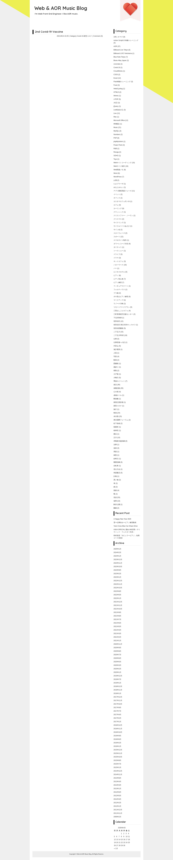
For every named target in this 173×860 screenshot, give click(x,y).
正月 (115, 437)
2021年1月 (117, 641)
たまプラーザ (118, 184)
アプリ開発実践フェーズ (122, 191)
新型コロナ (88, 36)
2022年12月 (118, 581)
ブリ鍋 (116, 293)
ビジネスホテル (119, 272)
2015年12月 (118, 750)
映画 (115, 413)
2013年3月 (117, 785)
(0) (102, 36)
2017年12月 (118, 697)
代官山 (116, 346)
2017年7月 (117, 711)
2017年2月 (117, 718)
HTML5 (116, 92)
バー (115, 268)
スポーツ (117, 237)
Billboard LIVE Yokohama (123, 53)
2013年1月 (117, 789)
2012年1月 (117, 806)
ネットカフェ (118, 261)
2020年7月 (117, 655)
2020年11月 (118, 644)
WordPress (118, 177)
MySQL (116, 131)
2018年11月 (118, 690)
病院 (115, 455)
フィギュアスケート (121, 286)
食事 (115, 501)
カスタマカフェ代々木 (122, 201)
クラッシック (118, 212)
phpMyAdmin (118, 141)
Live (115, 113)
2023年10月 (118, 567)
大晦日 (116, 378)
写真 (115, 356)
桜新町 (116, 427)
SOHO (116, 156)
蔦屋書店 (117, 473)
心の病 (116, 392)
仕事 (115, 339)
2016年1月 (117, 746)
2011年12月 (118, 810)
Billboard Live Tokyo (121, 50)
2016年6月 (117, 739)
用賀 (115, 452)
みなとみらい (118, 187)
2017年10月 (118, 704)
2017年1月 (117, 722)
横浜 (115, 434)
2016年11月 (118, 729)
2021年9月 (117, 612)
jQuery (116, 106)
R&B (115, 149)
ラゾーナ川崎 (118, 304)
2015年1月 (117, 767)
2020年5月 (117, 662)
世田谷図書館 (118, 328)
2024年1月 (117, 556)
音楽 (115, 497)
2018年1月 (117, 693)
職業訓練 (117, 462)
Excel (115, 78)
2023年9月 (117, 570)
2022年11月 (118, 584)
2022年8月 (117, 591)
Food (115, 85)
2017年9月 (117, 707)
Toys (115, 159)
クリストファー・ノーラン (123, 215)
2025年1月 (117, 549)
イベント (117, 194)
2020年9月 (117, 648)
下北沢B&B (118, 318)
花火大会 (117, 469)
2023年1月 (117, 577)
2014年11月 (118, 774)
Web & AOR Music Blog (60, 8)
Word (115, 173)
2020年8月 (117, 651)
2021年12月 (118, 602)
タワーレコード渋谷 (121, 244)
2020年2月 (117, 669)
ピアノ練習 (118, 282)
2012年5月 (117, 796)
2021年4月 (117, 630)
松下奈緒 (117, 423)
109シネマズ (118, 37)
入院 (115, 353)
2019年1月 (117, 683)
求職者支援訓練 (119, 441)
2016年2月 (117, 743)
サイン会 (117, 230)
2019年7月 (117, 679)
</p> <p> (66, 71)
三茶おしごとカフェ (121, 311)
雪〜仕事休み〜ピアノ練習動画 (125, 522)
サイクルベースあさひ (122, 226)
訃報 (115, 476)
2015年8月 (117, 760)
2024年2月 (117, 552)
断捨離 (116, 399)
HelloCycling (118, 89)
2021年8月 (117, 616)
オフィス (117, 198)
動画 (115, 360)
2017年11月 (118, 700)
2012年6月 (117, 792)
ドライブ (117, 254)
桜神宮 (116, 430)
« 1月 (116, 848)
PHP (115, 138)
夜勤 (115, 371)
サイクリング (118, 223)
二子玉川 (117, 332)
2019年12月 (118, 676)
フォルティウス (119, 289)
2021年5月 (117, 626)
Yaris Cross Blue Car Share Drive (126, 526)
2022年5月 (117, 595)
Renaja (116, 152)
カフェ (116, 205)
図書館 (116, 363)
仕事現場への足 (119, 342)
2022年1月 (117, 598)
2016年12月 (118, 725)
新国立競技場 (118, 402)
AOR (115, 46)
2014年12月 (118, 771)
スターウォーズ (119, 233)
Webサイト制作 (119, 166)
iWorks (116, 96)
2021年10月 (118, 609)
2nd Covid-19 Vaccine (49, 31)
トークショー (118, 251)
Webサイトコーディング (122, 163)
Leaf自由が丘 (118, 110)
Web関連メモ (118, 170)
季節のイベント (119, 381)
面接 (115, 490)
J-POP (116, 99)
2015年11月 (118, 753)
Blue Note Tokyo (119, 57)
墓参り (116, 367)
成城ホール (118, 395)
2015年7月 (117, 764)
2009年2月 (117, 817)
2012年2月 (117, 803)
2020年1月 (117, 672)
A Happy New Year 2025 (122, 519)
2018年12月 (118, 686)
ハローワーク (118, 265)
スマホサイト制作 (120, 240)
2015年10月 (118, 757)
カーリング (118, 208)
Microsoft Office (119, 120)
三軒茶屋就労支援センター (123, 314)
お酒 (115, 180)
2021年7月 (117, 619)
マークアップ (118, 300)
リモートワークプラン (122, 307)
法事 (115, 445)
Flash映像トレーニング (122, 82)
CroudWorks (118, 71)
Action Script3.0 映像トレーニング (126, 40)
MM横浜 (116, 124)
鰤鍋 (115, 508)
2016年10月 (118, 732)
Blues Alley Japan (120, 60)
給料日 (116, 459)
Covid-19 (80, 36)
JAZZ (115, 103)
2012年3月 (117, 799)
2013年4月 (117, 781)
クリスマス (118, 219)
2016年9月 (117, 736)
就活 (115, 385)
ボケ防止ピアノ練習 (121, 297)
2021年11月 (118, 605)
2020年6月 (117, 658)
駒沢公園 (117, 504)
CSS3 (116, 74)
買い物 (116, 480)
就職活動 (117, 388)
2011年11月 (118, 813)
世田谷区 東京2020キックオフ (124, 325)
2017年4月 (117, 715)
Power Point (118, 145)
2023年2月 (117, 574)
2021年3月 (117, 633)
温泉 (115, 448)
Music (116, 127)
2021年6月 (117, 623)
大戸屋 (116, 374)
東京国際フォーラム (121, 420)
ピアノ (116, 275)
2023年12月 (118, 559)
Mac (115, 117)
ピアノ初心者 (118, 279)
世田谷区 (117, 321)
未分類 (116, 416)
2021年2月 (117, 637)
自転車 (116, 466)
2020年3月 (117, 665)
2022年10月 (118, 588)
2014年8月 (117, 778)
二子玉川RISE (119, 335)
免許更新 (117, 349)
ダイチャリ (118, 247)
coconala (117, 64)
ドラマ (116, 258)
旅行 (115, 409)
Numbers (117, 134)
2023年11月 (118, 563)
